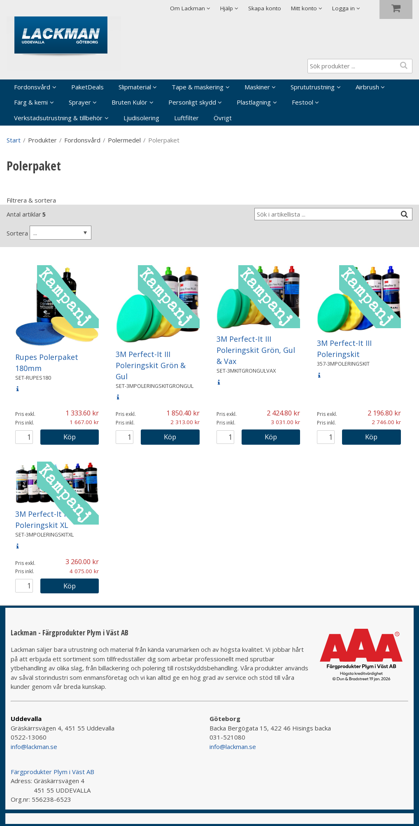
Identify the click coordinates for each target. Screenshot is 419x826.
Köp (69, 436)
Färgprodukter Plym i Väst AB (52, 772)
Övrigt (223, 118)
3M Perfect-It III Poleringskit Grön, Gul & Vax (255, 350)
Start (14, 140)
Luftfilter (186, 118)
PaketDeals (87, 87)
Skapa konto (264, 8)
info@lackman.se (34, 746)
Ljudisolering (141, 118)
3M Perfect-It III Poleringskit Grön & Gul (151, 365)
